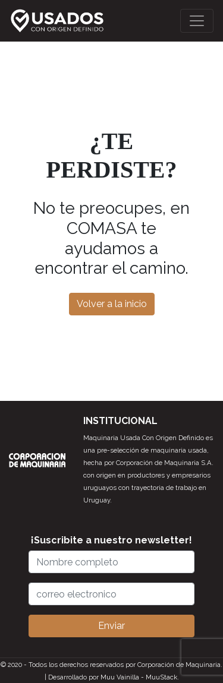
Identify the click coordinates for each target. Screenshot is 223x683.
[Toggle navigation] (196, 21)
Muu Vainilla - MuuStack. (139, 677)
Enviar (111, 625)
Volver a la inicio (112, 303)
